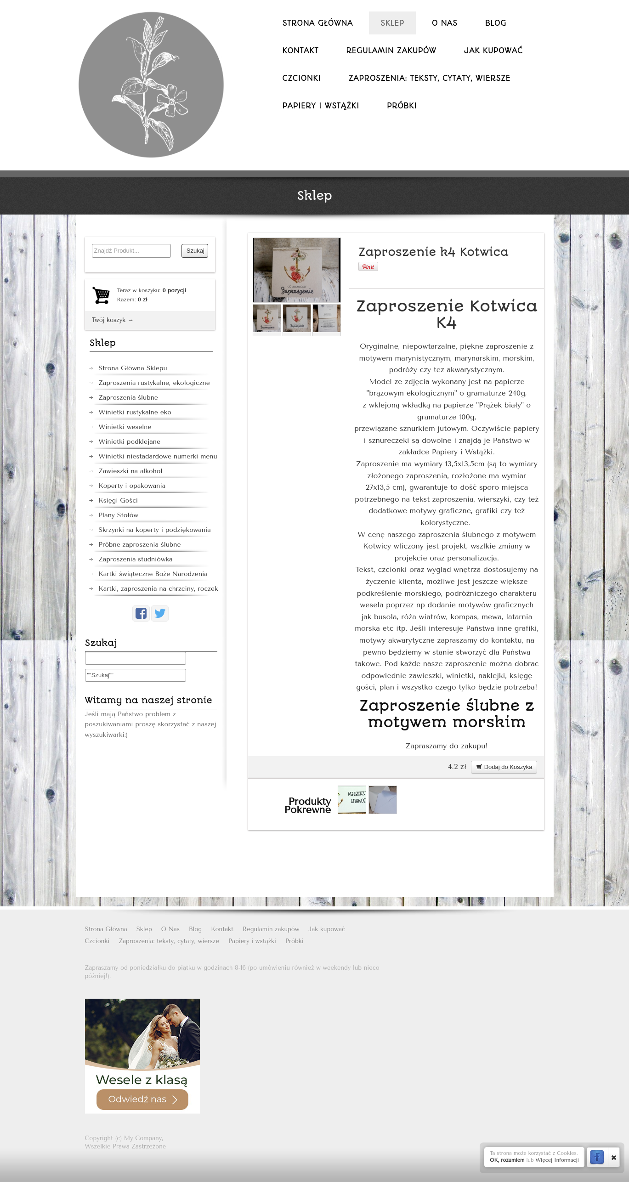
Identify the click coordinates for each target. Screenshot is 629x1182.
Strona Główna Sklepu (133, 368)
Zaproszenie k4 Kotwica (433, 252)
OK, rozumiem (507, 1160)
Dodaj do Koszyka (504, 766)
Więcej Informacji (557, 1160)
